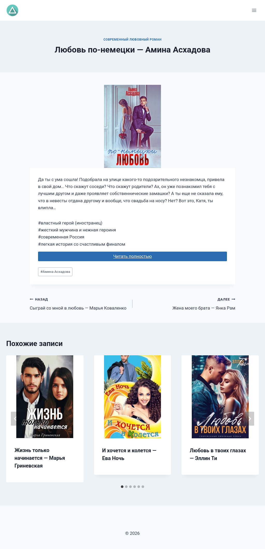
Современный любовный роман (133, 39)
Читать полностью (132, 256)
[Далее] (249, 419)
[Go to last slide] (15, 419)
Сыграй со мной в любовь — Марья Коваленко (79, 303)
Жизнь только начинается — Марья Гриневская (39, 458)
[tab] (122, 486)
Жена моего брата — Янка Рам (186, 303)
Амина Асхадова (55, 271)
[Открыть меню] (254, 10)
